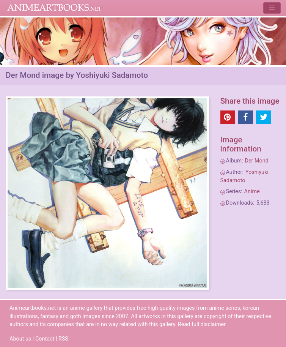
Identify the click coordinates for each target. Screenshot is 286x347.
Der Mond (257, 161)
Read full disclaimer (201, 324)
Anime (252, 191)
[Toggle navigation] (271, 7)
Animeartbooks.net (54, 8)
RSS (63, 339)
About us (20, 339)
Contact (44, 339)
